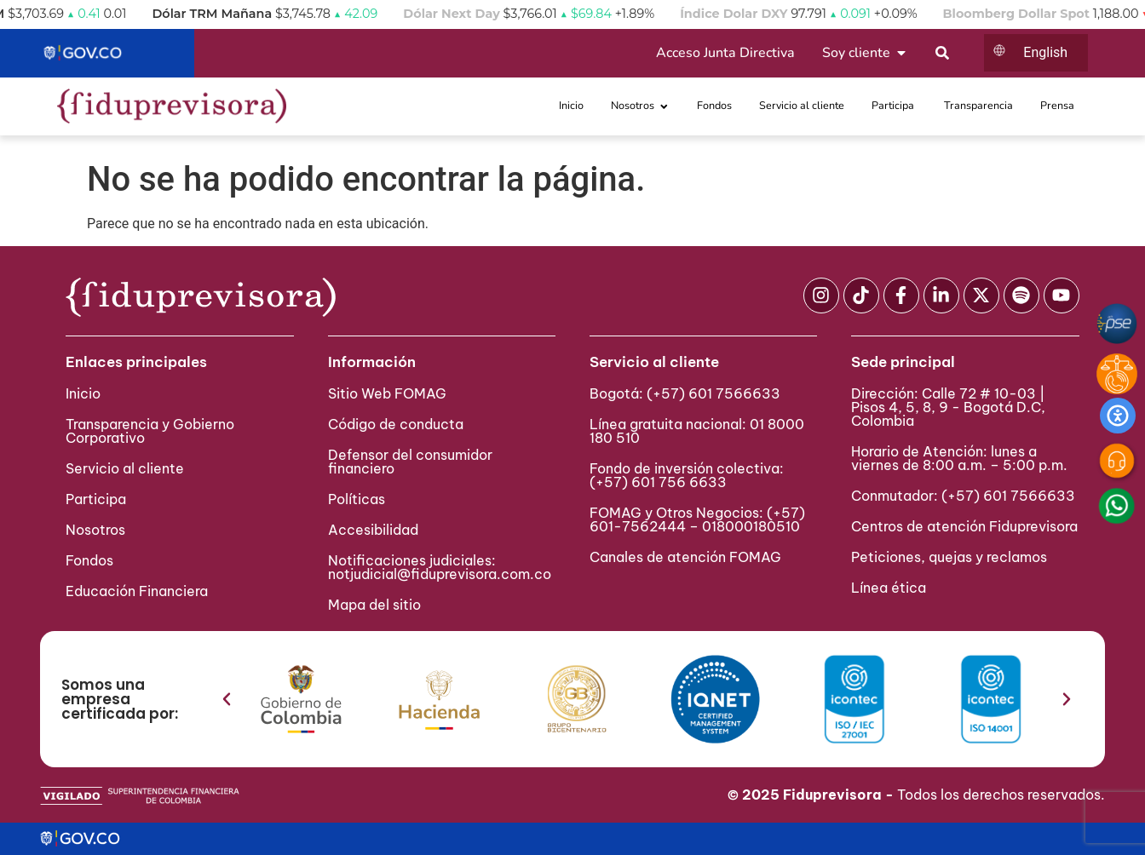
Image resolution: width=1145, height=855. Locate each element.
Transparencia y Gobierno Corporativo (150, 431)
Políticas (356, 499)
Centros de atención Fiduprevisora (964, 526)
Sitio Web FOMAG (387, 393)
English (1045, 52)
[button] (226, 699)
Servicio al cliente (125, 468)
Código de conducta (395, 424)
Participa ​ (97, 499)
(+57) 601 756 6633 (658, 482)
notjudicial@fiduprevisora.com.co (439, 573)
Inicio (83, 393)
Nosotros (95, 529)
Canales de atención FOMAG (689, 556)
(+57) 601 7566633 (713, 393)
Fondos (89, 560)
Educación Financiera (137, 591)
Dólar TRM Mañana (252, 13)
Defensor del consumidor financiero (410, 461)
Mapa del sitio (374, 604)
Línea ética (888, 587)
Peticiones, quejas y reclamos (949, 556)
